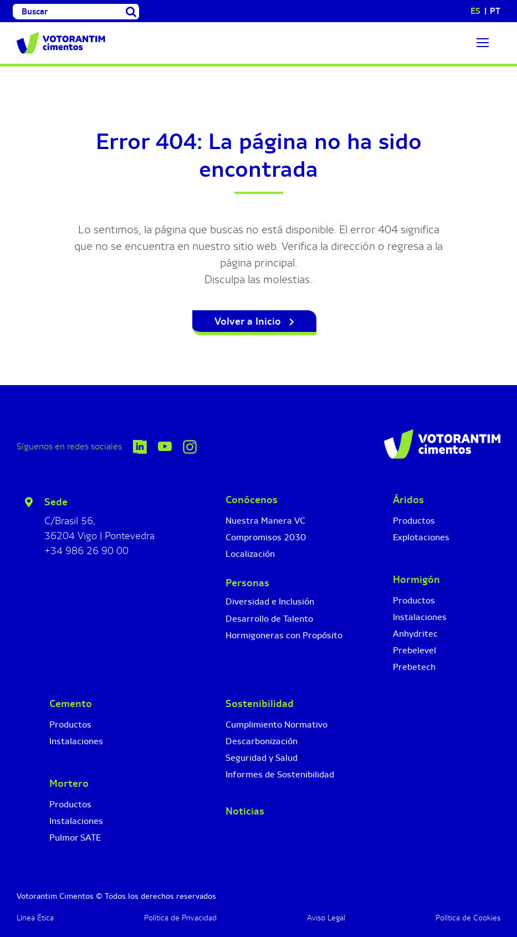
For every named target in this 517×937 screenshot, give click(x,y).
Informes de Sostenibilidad (280, 774)
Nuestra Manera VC (265, 520)
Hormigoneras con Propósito (284, 635)
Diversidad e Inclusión (270, 601)
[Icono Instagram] (190, 445)
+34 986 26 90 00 (86, 550)
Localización (250, 554)
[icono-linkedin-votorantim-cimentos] (140, 445)
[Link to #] (483, 43)
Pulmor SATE (75, 837)
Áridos (408, 500)
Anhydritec (415, 633)
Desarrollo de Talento (269, 618)
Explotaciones (421, 537)
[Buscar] (68, 11)
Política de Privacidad (180, 917)
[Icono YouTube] (165, 447)
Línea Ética (35, 917)
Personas (247, 583)
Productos (414, 520)
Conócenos (252, 500)
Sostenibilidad (260, 704)
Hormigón (416, 580)
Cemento (70, 704)
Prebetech (414, 667)
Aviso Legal (326, 917)
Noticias (245, 811)
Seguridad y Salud (262, 757)
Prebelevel (414, 650)
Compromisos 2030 (266, 537)
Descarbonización (262, 741)
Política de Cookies (468, 917)
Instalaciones (420, 617)
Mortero (69, 783)
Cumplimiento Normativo (276, 724)
